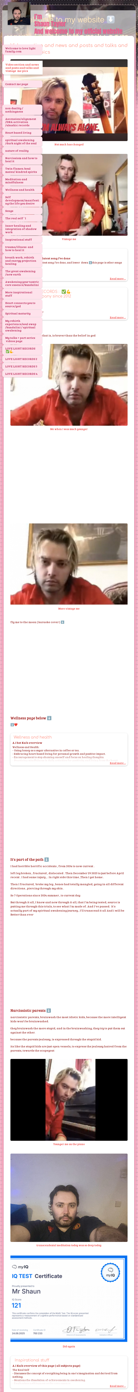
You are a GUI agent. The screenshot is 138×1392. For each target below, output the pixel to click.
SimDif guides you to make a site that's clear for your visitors (67, 1378)
